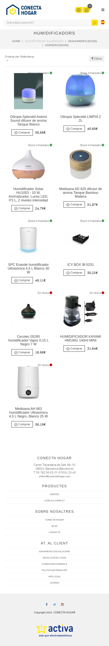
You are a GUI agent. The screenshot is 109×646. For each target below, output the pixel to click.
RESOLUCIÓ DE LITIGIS (54, 557)
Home (16, 41)
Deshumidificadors (82, 41)
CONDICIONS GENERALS (54, 564)
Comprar (22, 133)
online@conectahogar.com (54, 476)
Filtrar (96, 58)
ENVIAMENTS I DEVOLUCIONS (54, 551)
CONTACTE (54, 532)
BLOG (55, 526)
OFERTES (54, 494)
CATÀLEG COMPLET (54, 500)
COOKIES (54, 582)
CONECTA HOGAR (54, 519)
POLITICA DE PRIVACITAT (54, 570)
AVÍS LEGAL (54, 576)
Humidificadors (57, 45)
